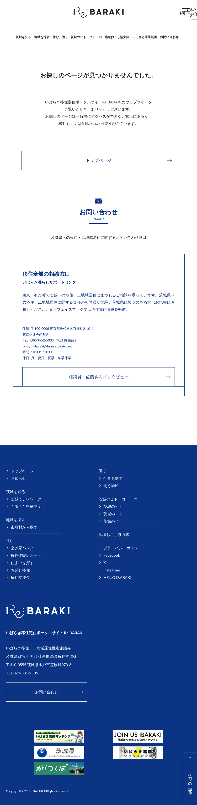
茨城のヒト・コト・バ (86, 37)
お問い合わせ (169, 37)
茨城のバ (111, 521)
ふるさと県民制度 (144, 37)
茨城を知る (23, 37)
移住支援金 (20, 577)
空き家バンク (22, 547)
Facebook (165, 12)
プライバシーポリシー (122, 547)
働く (65, 37)
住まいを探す (22, 562)
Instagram (111, 570)
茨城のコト (112, 513)
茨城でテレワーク (26, 499)
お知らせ (18, 478)
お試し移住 (20, 570)
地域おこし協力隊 (117, 37)
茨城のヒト (112, 506)
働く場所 (111, 485)
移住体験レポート (26, 555)
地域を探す (42, 37)
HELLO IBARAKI (117, 577)
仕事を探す (112, 478)
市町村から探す (24, 527)
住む (56, 37)
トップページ (22, 471)
